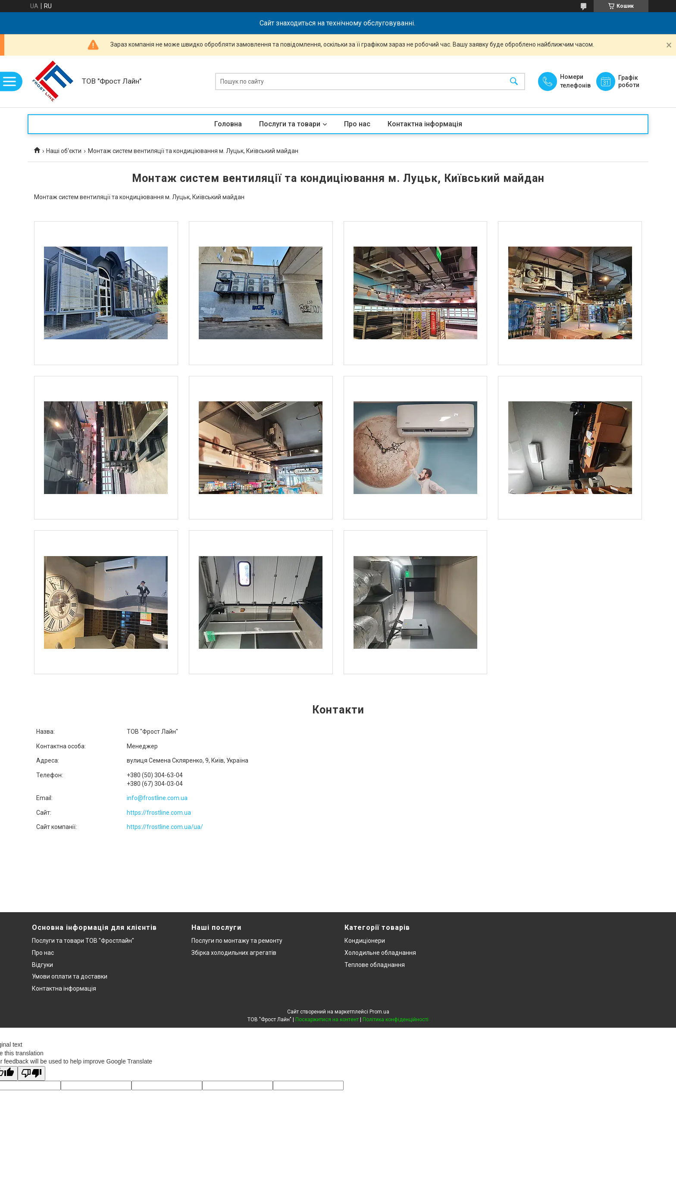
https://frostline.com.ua (159, 812)
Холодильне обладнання (380, 952)
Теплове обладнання (374, 964)
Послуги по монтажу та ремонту (236, 940)
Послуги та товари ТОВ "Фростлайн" (83, 940)
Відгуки (42, 964)
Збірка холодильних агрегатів (233, 952)
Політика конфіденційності (396, 1019)
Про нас (357, 124)
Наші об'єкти (63, 150)
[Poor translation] (31, 1073)
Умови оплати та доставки (69, 976)
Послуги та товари (289, 124)
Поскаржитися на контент (327, 1019)
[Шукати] (514, 82)
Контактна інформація (425, 124)
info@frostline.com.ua (157, 797)
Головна (228, 124)
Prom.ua (379, 1012)
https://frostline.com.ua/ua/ (165, 826)
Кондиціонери (364, 940)
